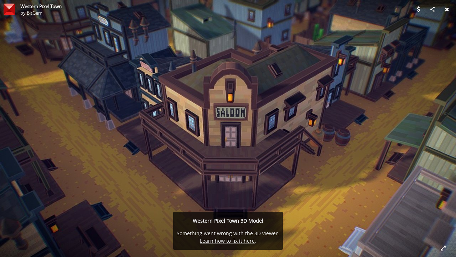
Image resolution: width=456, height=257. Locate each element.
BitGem (34, 13)
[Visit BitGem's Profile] (9, 9)
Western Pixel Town (41, 6)
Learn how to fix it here (227, 240)
